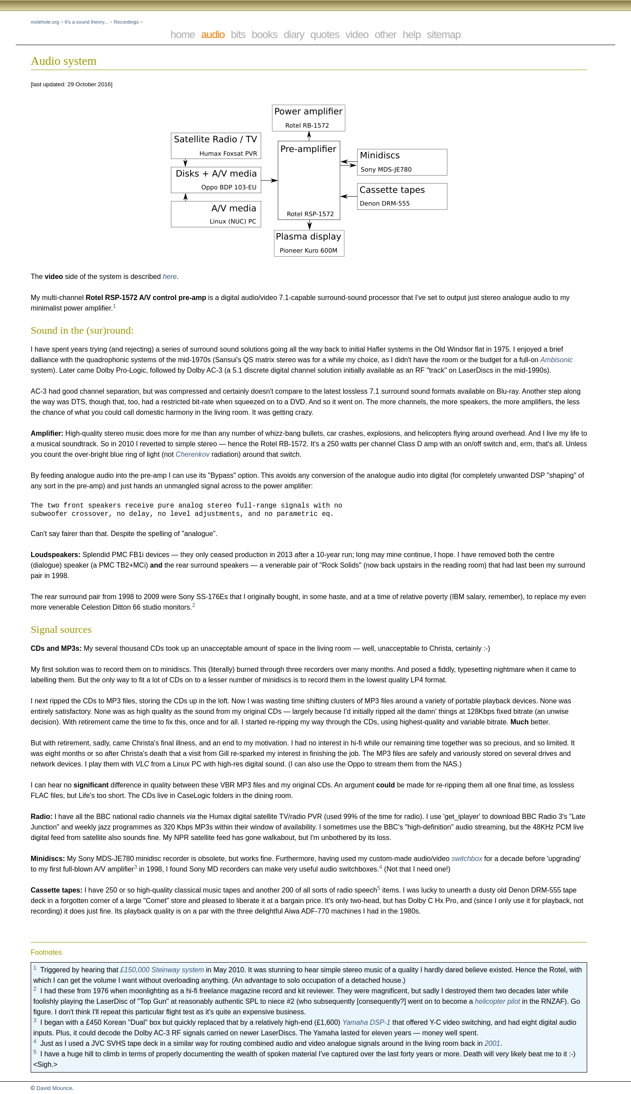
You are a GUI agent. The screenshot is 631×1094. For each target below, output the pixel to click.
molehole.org (45, 22)
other (386, 34)
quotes (324, 34)
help (412, 34)
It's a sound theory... (86, 22)
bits (238, 34)
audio (213, 34)
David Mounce (54, 1088)
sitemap (444, 34)
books (264, 34)
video (356, 34)
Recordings (126, 22)
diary (294, 34)
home (182, 34)
